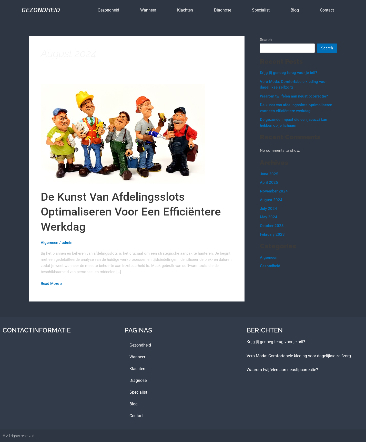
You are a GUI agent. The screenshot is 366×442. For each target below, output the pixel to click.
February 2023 (272, 234)
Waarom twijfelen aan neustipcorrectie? (294, 96)
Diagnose (222, 10)
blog (295, 10)
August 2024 (271, 200)
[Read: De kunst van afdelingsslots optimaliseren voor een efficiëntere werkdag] (123, 133)
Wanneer (148, 10)
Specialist (261, 10)
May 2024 (268, 217)
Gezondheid (41, 10)
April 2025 (269, 182)
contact (327, 10)
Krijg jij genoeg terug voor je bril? (288, 72)
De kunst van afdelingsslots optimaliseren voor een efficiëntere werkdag (131, 211)
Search (266, 39)
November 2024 (274, 191)
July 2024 (268, 208)
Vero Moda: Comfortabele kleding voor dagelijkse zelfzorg (299, 355)
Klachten (185, 10)
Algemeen (49, 242)
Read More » (51, 283)
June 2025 (269, 174)
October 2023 (272, 225)
